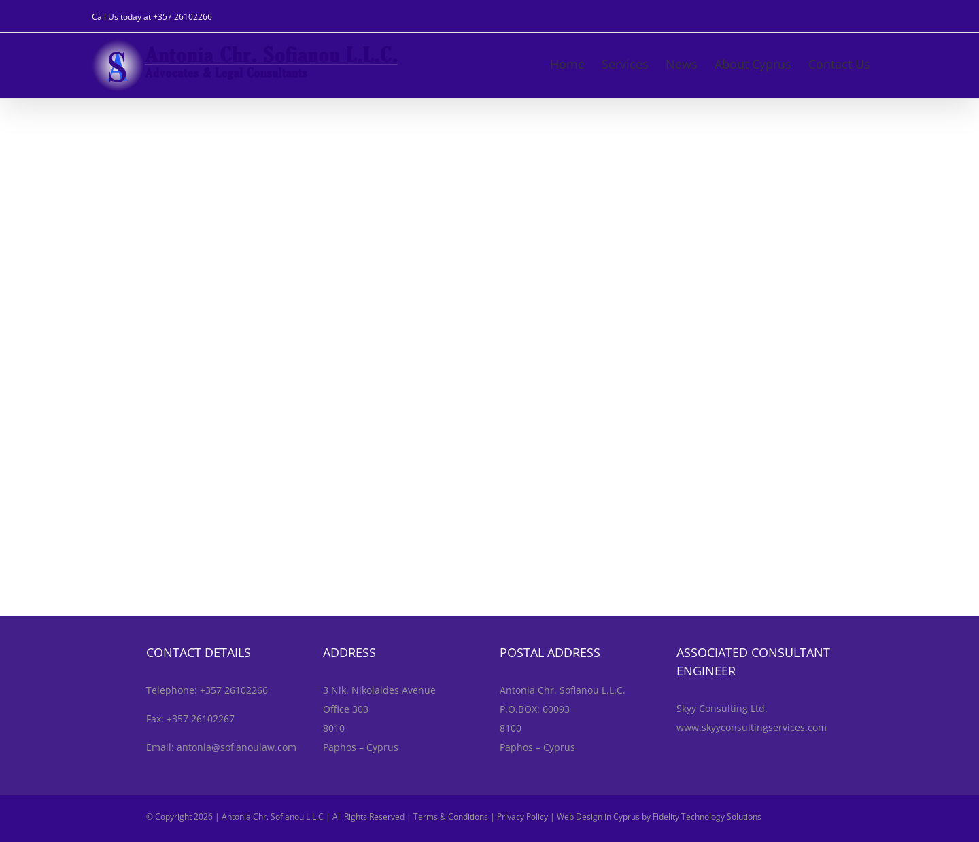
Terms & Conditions (450, 816)
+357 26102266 (182, 16)
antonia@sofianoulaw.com (236, 747)
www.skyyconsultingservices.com (751, 727)
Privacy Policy (522, 816)
